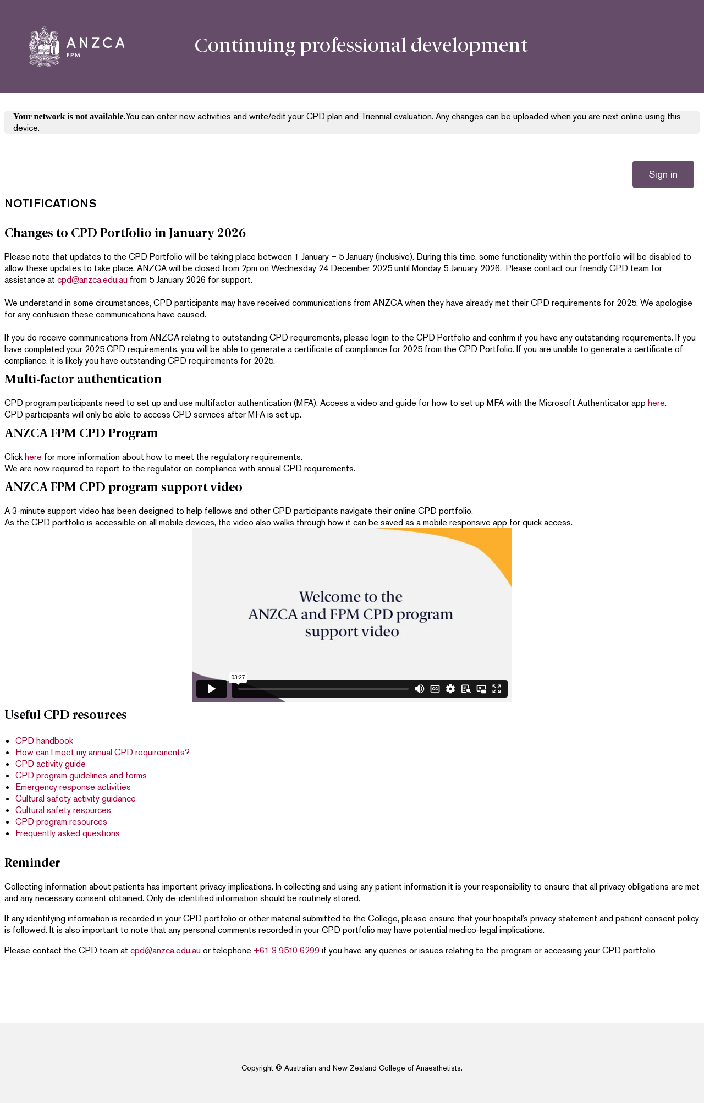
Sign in (663, 174)
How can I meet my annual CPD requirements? (102, 752)
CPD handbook (44, 741)
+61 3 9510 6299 (287, 950)
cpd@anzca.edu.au (92, 280)
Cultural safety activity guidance (75, 798)
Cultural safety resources (63, 810)
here (656, 403)
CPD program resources (61, 821)
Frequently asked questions (67, 833)
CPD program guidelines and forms (81, 775)
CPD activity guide (50, 764)
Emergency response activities (73, 787)
